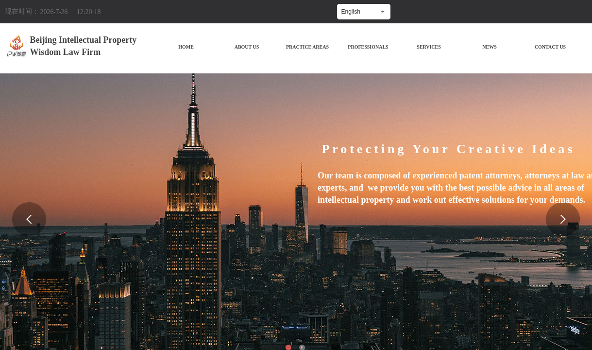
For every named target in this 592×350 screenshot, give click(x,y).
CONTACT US (550, 47)
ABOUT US (247, 47)
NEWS (489, 47)
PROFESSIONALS (368, 47)
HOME (186, 47)
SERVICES (429, 47)
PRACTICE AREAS (307, 47)
